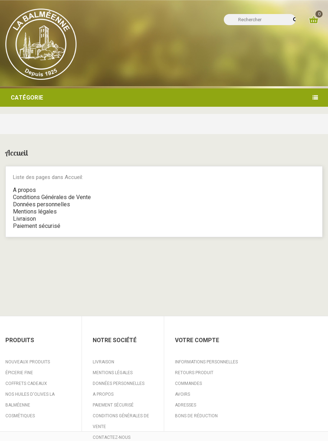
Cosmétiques (20, 415)
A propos (24, 190)
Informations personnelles (206, 361)
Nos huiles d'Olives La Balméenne (30, 400)
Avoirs (182, 394)
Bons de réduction (196, 415)
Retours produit (194, 372)
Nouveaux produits (27, 361)
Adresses (185, 405)
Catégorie (27, 97)
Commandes (188, 383)
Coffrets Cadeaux (26, 383)
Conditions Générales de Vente (52, 197)
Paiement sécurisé (36, 225)
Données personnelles (41, 204)
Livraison (24, 218)
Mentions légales (35, 211)
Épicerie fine (19, 372)
